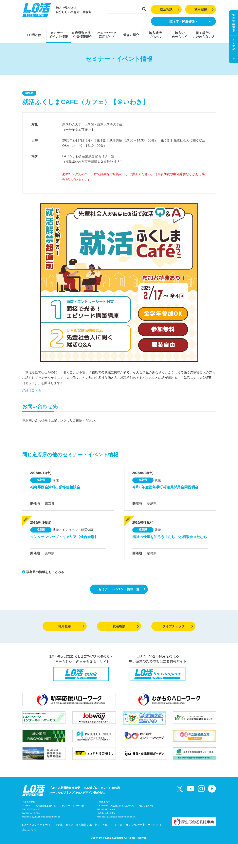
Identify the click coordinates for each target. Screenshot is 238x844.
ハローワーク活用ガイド (106, 34)
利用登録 (204, 9)
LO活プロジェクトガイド (38, 824)
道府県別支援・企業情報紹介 (83, 34)
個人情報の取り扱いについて (94, 824)
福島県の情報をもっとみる (43, 572)
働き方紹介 (131, 35)
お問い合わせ (64, 824)
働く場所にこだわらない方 (204, 34)
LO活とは (34, 35)
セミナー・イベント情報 (58, 34)
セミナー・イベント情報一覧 (122, 589)
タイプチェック (177, 626)
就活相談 (169, 9)
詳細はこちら (31, 390)
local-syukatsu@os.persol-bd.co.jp (43, 817)
